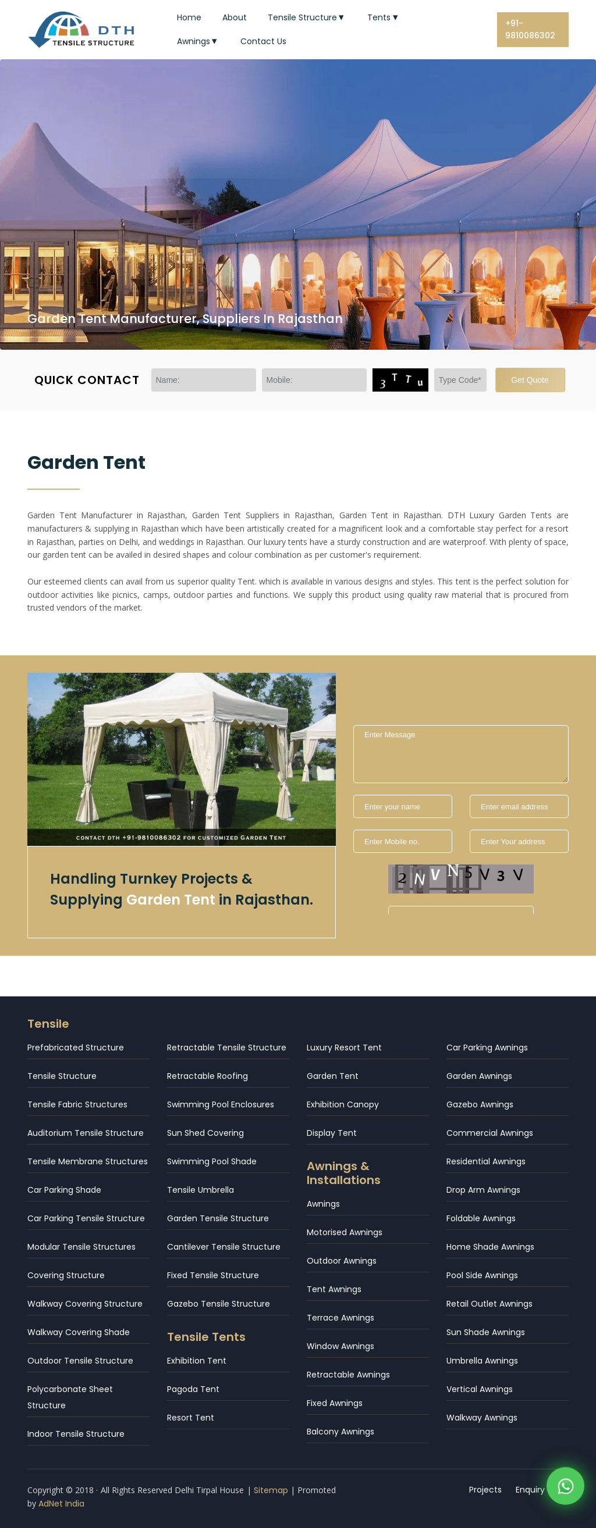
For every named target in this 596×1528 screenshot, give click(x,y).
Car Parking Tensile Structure (86, 1218)
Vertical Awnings (479, 1389)
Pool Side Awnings (482, 1275)
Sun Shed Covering (205, 1133)
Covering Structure (66, 1275)
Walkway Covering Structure (85, 1304)
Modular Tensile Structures (81, 1247)
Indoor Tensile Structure (76, 1434)
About (234, 17)
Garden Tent (333, 1076)
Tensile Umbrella (200, 1190)
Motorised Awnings (344, 1232)
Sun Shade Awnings (485, 1332)
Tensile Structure (307, 17)
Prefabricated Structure (75, 1047)
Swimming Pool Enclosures (220, 1104)
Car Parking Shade (64, 1190)
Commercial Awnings (489, 1133)
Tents (383, 17)
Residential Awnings (486, 1161)
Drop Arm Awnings (483, 1190)
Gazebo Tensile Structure (218, 1304)
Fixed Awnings (335, 1403)
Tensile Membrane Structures (87, 1161)
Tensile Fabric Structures (77, 1104)
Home (189, 17)
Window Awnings (340, 1346)
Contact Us (263, 41)
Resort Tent (190, 1417)
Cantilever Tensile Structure (224, 1247)
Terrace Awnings (340, 1317)
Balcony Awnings (340, 1431)
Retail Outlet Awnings (489, 1304)
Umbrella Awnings (482, 1360)
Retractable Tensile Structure (226, 1047)
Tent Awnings (334, 1289)
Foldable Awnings (481, 1218)
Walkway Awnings (481, 1417)
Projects (485, 1489)
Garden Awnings (479, 1076)
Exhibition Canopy (343, 1104)
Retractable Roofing (207, 1076)
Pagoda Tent (193, 1389)
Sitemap (271, 1490)
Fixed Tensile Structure (213, 1275)
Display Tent (332, 1133)
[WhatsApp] (565, 1489)
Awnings (198, 41)
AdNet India (61, 1503)
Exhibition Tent (196, 1360)
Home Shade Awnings (490, 1247)
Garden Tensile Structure (218, 1218)
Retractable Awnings (348, 1374)
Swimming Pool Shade (212, 1161)
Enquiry (530, 1489)
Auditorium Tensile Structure (85, 1133)
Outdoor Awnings (342, 1261)
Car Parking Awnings (487, 1047)
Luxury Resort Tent (344, 1047)
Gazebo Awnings (479, 1104)
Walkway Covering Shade (78, 1332)
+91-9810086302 (530, 29)
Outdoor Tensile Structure (80, 1360)
